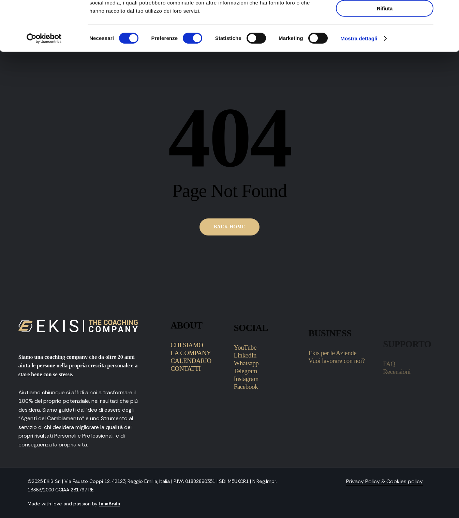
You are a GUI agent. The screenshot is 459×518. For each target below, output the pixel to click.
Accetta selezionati (384, 36)
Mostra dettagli (358, 85)
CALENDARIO (191, 392)
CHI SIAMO (187, 376)
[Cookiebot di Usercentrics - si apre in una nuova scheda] (44, 85)
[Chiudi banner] (448, 10)
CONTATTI (186, 399)
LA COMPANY (191, 384)
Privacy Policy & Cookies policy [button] (384, 481)
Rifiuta (385, 55)
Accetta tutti (385, 16)
